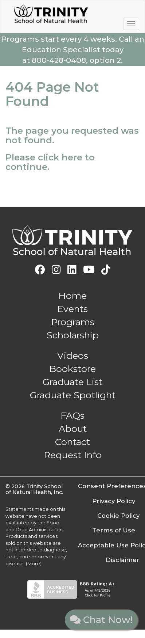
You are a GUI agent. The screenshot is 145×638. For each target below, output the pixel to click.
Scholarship (73, 335)
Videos (72, 355)
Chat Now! (101, 620)
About (73, 428)
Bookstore (72, 368)
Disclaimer (123, 559)
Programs (72, 321)
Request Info (73, 454)
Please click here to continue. (50, 162)
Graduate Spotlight (72, 395)
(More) (34, 563)
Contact (72, 441)
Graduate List (72, 381)
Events (72, 308)
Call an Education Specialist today (72, 49)
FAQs (72, 415)
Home (72, 295)
